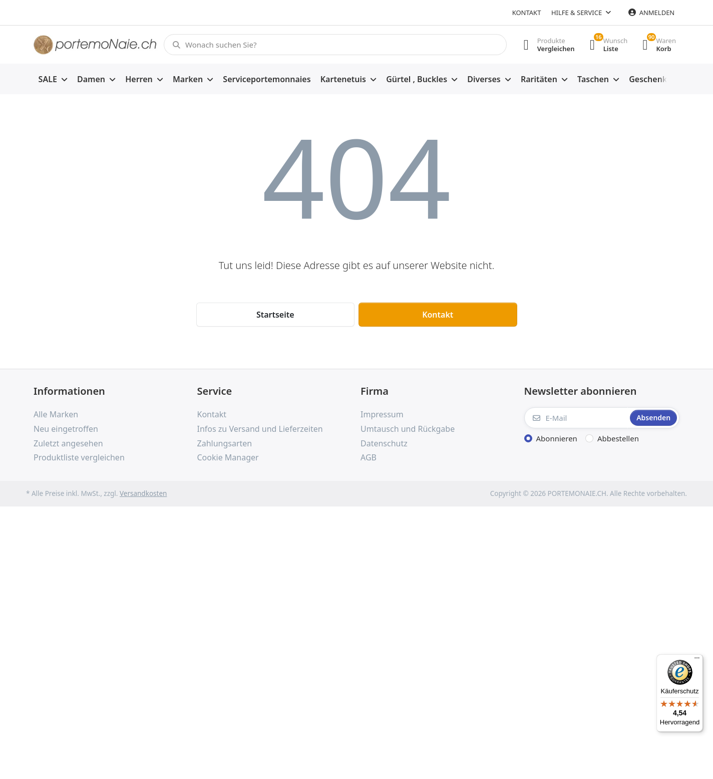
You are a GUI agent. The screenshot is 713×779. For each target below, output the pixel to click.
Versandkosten (143, 493)
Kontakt (526, 12)
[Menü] (697, 660)
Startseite (275, 314)
